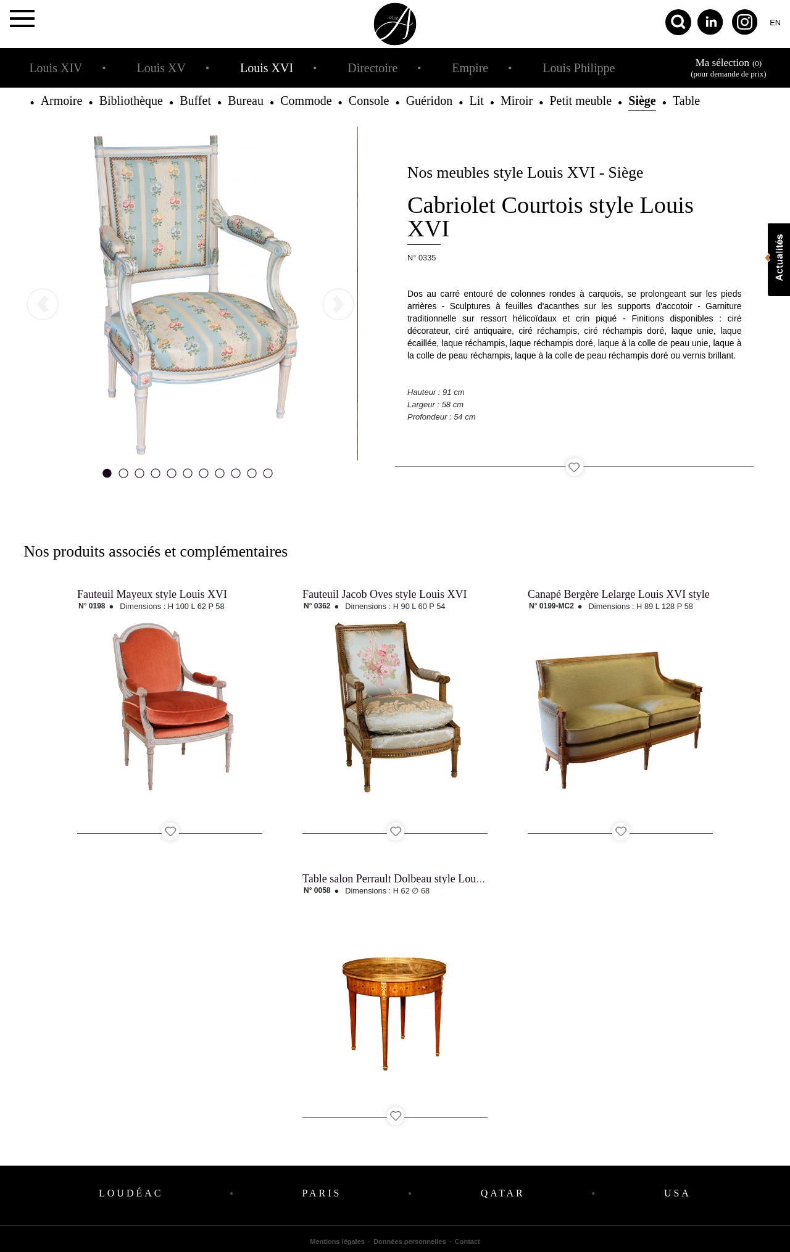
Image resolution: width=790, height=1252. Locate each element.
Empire (470, 68)
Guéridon (429, 100)
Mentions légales (337, 1241)
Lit (476, 100)
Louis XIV (55, 68)
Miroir (517, 100)
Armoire (62, 100)
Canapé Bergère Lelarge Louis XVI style (619, 594)
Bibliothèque (131, 100)
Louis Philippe (579, 68)
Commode (305, 100)
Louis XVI (266, 68)
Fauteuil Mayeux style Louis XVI (152, 594)
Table (686, 100)
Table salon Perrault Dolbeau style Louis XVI (404, 879)
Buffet (195, 100)
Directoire (372, 68)
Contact (467, 1241)
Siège (641, 100)
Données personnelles (409, 1241)
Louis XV (161, 68)
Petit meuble (581, 100)
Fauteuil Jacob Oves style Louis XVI (384, 594)
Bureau (246, 100)
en (775, 22)
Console (369, 100)
